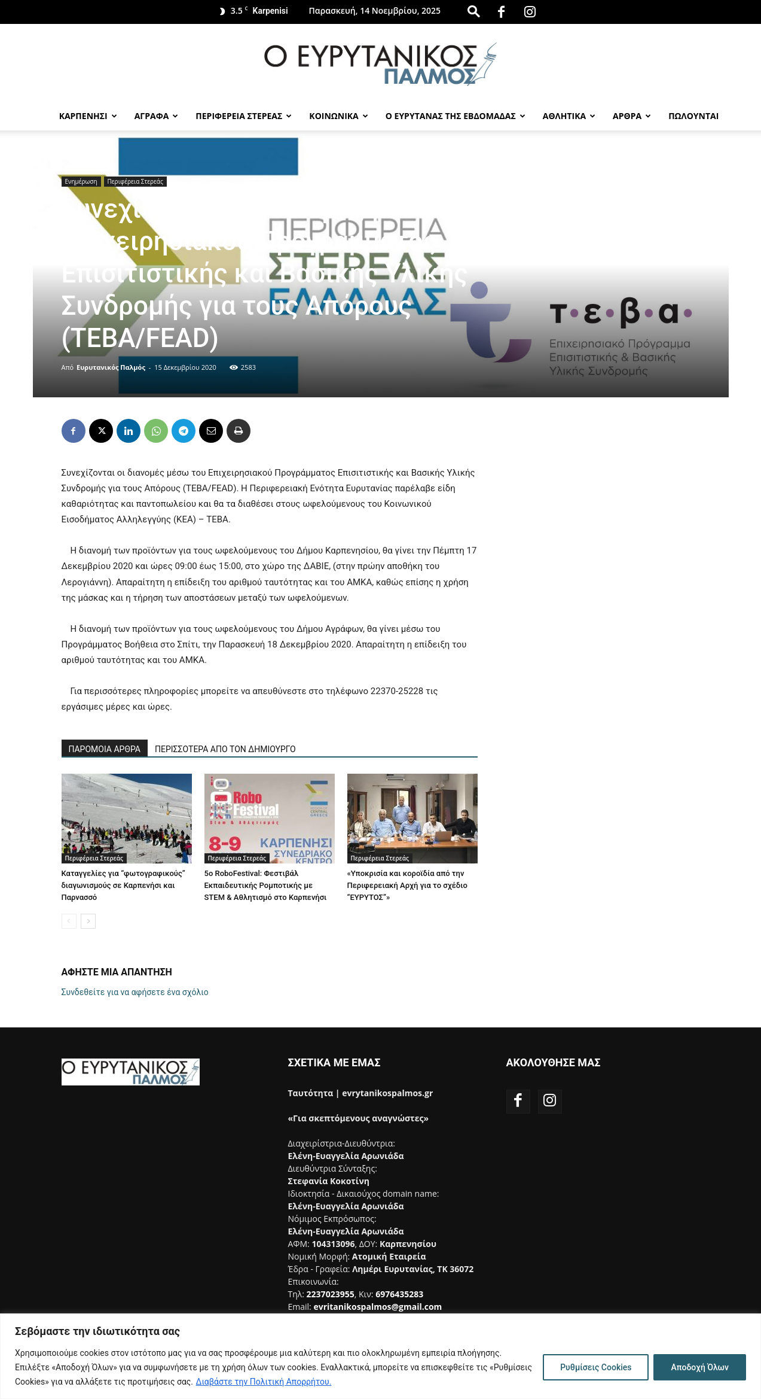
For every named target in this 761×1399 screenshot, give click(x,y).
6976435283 (399, 1294)
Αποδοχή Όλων (700, 1367)
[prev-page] (69, 921)
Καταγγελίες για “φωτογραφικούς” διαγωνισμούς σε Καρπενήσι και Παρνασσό (123, 885)
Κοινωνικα (338, 115)
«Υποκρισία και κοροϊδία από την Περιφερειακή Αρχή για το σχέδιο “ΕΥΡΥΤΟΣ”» (407, 885)
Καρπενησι (88, 115)
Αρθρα (632, 115)
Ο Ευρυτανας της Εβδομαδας (455, 115)
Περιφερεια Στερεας (243, 115)
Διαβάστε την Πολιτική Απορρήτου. (264, 1381)
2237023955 (330, 1294)
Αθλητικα (569, 115)
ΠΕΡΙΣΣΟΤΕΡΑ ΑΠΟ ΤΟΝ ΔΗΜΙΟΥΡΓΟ (225, 749)
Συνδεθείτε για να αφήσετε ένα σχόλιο (135, 992)
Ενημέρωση (81, 181)
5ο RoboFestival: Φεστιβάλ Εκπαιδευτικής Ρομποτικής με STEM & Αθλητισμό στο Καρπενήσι (265, 885)
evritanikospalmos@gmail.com (377, 1306)
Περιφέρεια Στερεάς (135, 181)
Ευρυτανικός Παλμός (111, 367)
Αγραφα (157, 115)
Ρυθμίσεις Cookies (595, 1367)
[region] (380, 1356)
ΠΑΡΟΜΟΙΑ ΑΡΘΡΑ (105, 749)
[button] (473, 11)
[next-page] (88, 921)
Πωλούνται (693, 115)
